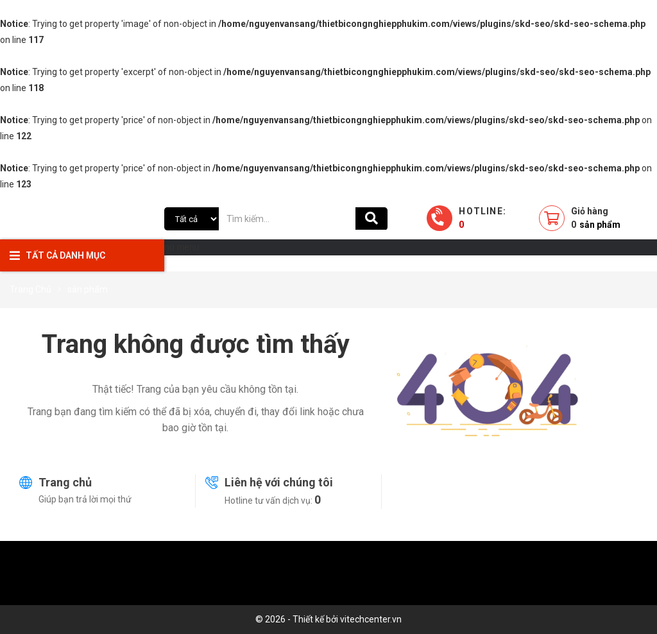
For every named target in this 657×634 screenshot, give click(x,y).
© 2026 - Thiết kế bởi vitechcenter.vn (328, 619)
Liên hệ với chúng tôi (279, 482)
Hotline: (482, 218)
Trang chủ (65, 482)
